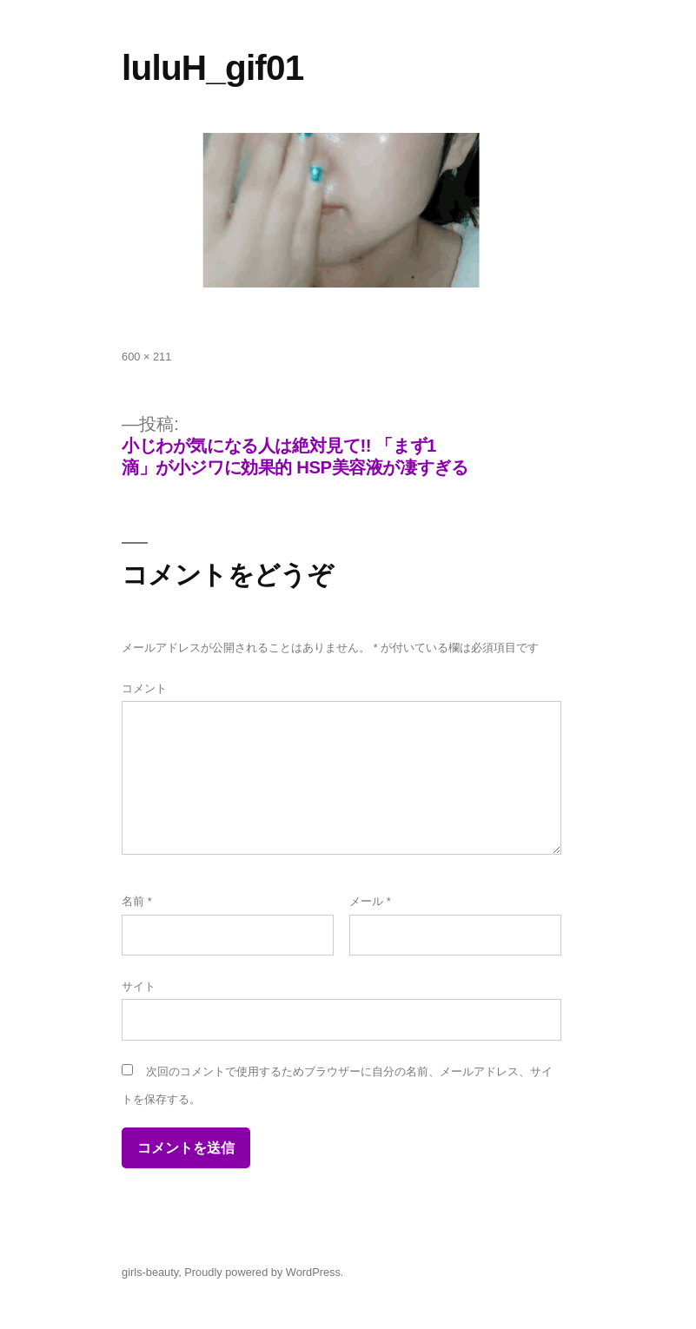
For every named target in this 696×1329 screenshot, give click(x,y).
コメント (144, 688)
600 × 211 (146, 356)
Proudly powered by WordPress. (263, 1272)
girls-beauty (150, 1272)
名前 (137, 901)
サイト (139, 986)
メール (370, 901)
